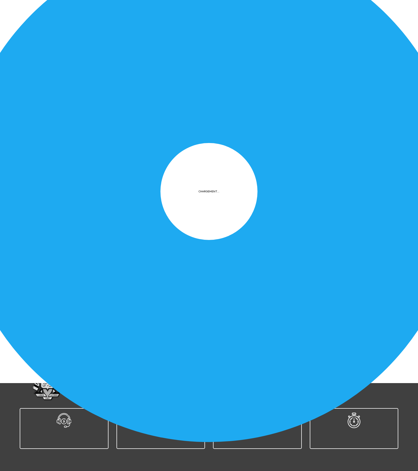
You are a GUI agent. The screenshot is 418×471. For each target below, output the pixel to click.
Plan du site (294, 367)
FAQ (272, 367)
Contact (319, 367)
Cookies (254, 367)
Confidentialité (225, 367)
